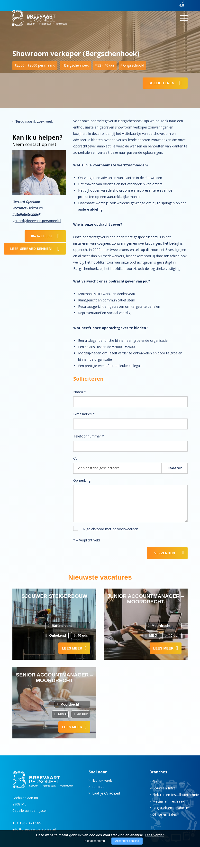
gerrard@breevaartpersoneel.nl (36, 220)
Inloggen (164, 6)
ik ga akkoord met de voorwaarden (110, 529)
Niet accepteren (94, 841)
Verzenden (164, 553)
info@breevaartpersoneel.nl (34, 829)
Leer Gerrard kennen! (31, 248)
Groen (157, 781)
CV (75, 458)
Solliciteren (161, 83)
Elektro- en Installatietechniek (170, 794)
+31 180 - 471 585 (26, 823)
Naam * (79, 392)
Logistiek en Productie (170, 807)
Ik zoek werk (102, 780)
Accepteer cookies (127, 841)
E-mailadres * (84, 414)
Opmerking (82, 480)
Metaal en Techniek (168, 801)
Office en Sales (164, 814)
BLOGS (98, 786)
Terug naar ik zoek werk (34, 121)
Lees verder (154, 835)
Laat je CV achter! (106, 793)
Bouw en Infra (164, 788)
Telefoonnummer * (88, 436)
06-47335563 (42, 236)
